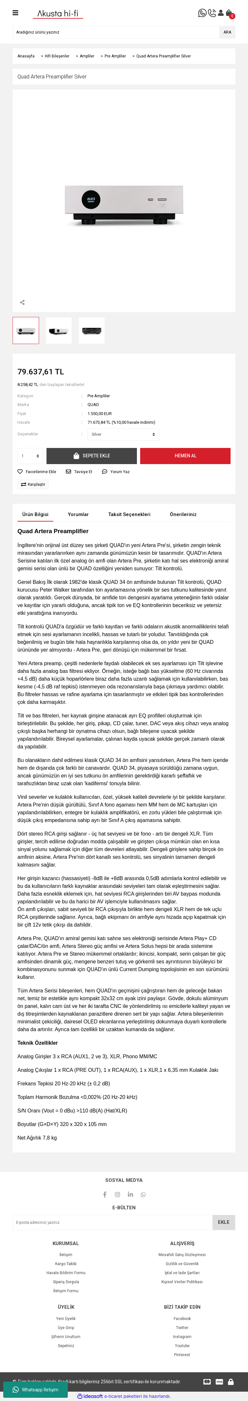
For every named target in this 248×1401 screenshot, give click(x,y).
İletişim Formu (65, 1291)
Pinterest (182, 1355)
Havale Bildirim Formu (66, 1273)
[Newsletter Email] (124, 1222)
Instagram (182, 1337)
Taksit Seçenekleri (129, 514)
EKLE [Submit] (224, 1222)
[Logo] (58, 12)
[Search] (124, 32)
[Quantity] (30, 456)
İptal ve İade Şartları (182, 1273)
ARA (227, 32)
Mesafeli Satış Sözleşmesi (182, 1255)
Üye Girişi (66, 1327)
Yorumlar (78, 514)
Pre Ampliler (99, 395)
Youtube (182, 1346)
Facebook (182, 1318)
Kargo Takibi (66, 1264)
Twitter (182, 1327)
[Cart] (228, 12)
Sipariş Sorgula (66, 1282)
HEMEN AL (185, 455)
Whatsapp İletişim (35, 1389)
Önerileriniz (183, 514)
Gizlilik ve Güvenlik (182, 1264)
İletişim (65, 1255)
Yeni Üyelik (66, 1318)
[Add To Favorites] (36, 472)
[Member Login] (220, 12)
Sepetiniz (66, 1346)
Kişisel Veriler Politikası (182, 1282)
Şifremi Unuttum (65, 1337)
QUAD (93, 404)
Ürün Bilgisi (35, 514)
